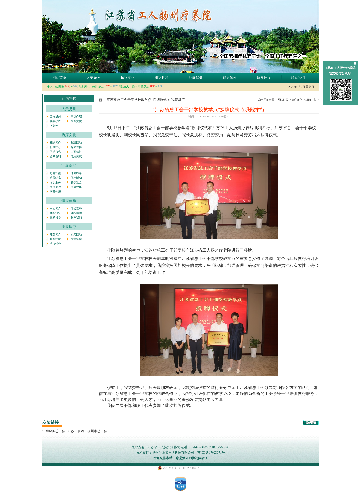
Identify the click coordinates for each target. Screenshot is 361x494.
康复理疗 (264, 77)
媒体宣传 (76, 147)
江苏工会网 (76, 431)
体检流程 (76, 213)
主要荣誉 (76, 151)
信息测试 (76, 156)
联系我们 (298, 77)
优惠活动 (76, 177)
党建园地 (76, 142)
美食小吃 (55, 121)
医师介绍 (55, 191)
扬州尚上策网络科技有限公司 (173, 452)
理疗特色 (55, 243)
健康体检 (230, 77)
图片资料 (55, 156)
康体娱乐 (76, 187)
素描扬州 (55, 116)
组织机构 (162, 77)
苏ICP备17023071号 (211, 452)
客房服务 (55, 182)
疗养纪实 (55, 177)
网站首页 (59, 77)
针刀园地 (76, 234)
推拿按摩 (76, 239)
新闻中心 (55, 147)
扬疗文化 (127, 77)
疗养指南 (55, 173)
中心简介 (55, 208)
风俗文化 (76, 121)
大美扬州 (93, 77)
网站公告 (55, 151)
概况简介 (55, 142)
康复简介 (55, 234)
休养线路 (76, 173)
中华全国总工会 (53, 431)
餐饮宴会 (76, 182)
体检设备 (55, 217)
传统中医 (55, 239)
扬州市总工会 (97, 431)
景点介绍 (76, 116)
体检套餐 (76, 208)
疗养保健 (196, 77)
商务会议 (55, 187)
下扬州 (54, 125)
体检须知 (55, 213)
